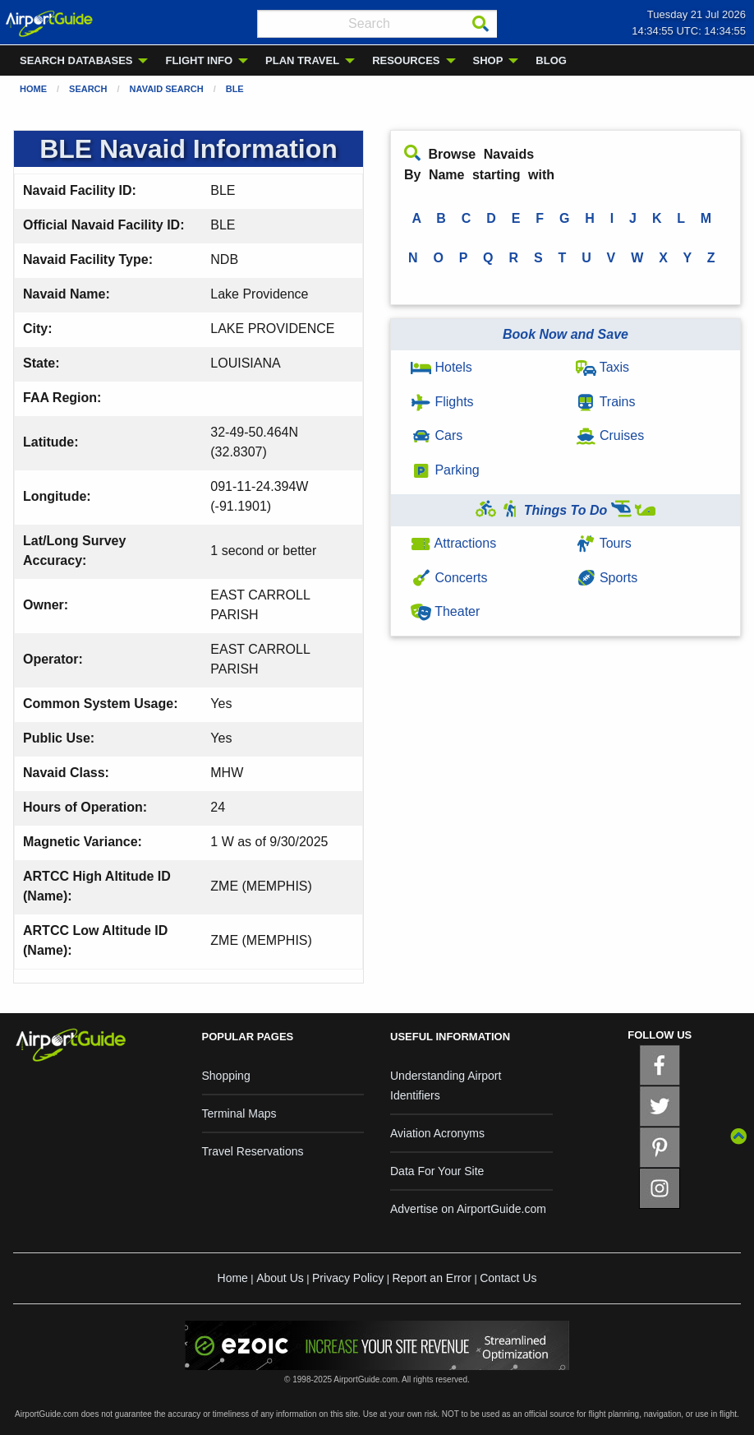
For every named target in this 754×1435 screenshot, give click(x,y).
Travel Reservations (253, 1151)
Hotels (441, 367)
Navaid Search (167, 89)
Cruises (610, 435)
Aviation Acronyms (437, 1133)
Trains (606, 402)
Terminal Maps (239, 1113)
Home (33, 89)
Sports (607, 578)
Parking (445, 470)
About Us (280, 1278)
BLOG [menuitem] (551, 60)
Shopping (226, 1075)
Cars (436, 435)
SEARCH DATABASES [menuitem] (76, 60)
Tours (604, 543)
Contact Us (508, 1278)
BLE (235, 89)
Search (88, 89)
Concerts (449, 578)
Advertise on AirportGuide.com (468, 1208)
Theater (445, 611)
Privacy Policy (348, 1278)
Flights (442, 402)
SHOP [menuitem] (488, 60)
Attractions (453, 543)
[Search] (480, 24)
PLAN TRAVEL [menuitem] (302, 60)
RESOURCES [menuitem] (405, 60)
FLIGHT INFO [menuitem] (198, 60)
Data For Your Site (437, 1171)
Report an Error (431, 1278)
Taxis (603, 367)
